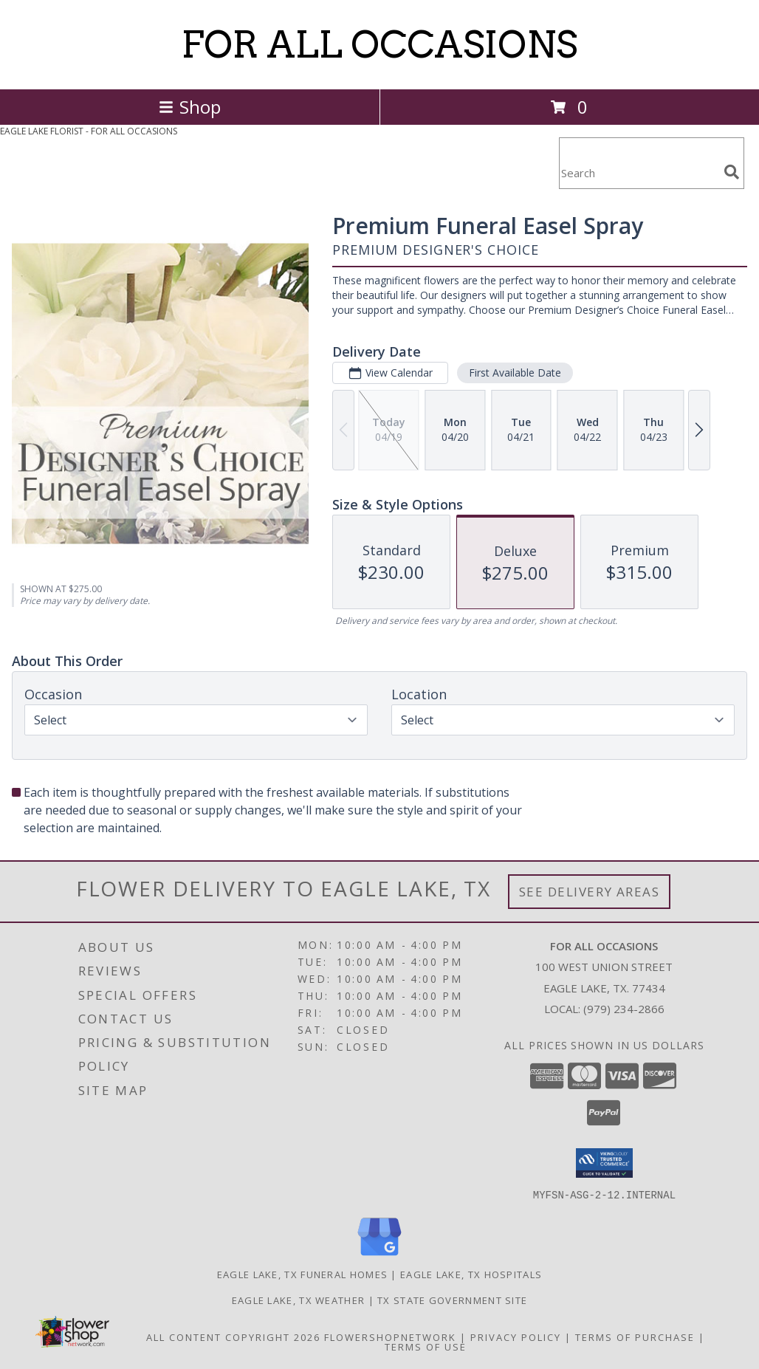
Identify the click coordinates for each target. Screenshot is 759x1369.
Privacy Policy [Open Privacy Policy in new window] (515, 1336)
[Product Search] (639, 172)
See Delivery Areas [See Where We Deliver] (589, 891)
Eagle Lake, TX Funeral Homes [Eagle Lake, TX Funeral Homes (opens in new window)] (302, 1273)
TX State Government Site (452, 1299)
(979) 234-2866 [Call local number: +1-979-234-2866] (623, 1008)
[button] (604, 1163)
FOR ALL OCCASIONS (379, 44)
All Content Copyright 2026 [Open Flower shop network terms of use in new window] (233, 1336)
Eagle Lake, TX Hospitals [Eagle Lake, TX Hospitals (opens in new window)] (471, 1273)
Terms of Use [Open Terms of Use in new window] (426, 1346)
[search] (731, 172)
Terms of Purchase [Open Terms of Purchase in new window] (635, 1336)
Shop (190, 107)
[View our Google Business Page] (379, 1256)
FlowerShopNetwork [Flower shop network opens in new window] (390, 1336)
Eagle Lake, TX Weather (298, 1299)
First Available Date (515, 373)
